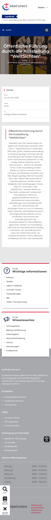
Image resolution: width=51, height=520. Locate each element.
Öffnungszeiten (13, 326)
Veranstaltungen (13, 294)
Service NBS (9, 442)
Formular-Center (13, 290)
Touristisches (10, 404)
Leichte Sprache (11, 425)
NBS (8, 298)
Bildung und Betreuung (16, 330)
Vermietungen (12, 346)
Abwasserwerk (11, 450)
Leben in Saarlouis (14, 285)
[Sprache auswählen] (40, 7)
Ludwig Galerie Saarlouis (15, 397)
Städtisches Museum (14, 401)
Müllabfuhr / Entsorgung (15, 438)
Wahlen (9, 281)
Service (9, 342)
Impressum (36, 512)
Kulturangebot (12, 334)
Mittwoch (8, 474)
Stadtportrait (12, 350)
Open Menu (46, 30)
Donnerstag (9, 478)
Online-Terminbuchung (16, 302)
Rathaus (9, 277)
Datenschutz (36, 510)
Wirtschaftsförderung (15, 338)
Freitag (7, 482)
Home (24, 60)
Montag (8, 466)
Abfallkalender (10, 446)
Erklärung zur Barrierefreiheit (37, 506)
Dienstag (8, 470)
